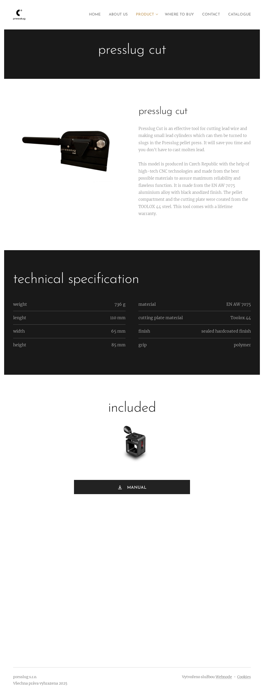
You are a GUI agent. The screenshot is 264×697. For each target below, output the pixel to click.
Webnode (224, 677)
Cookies (244, 677)
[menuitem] (80, 14)
